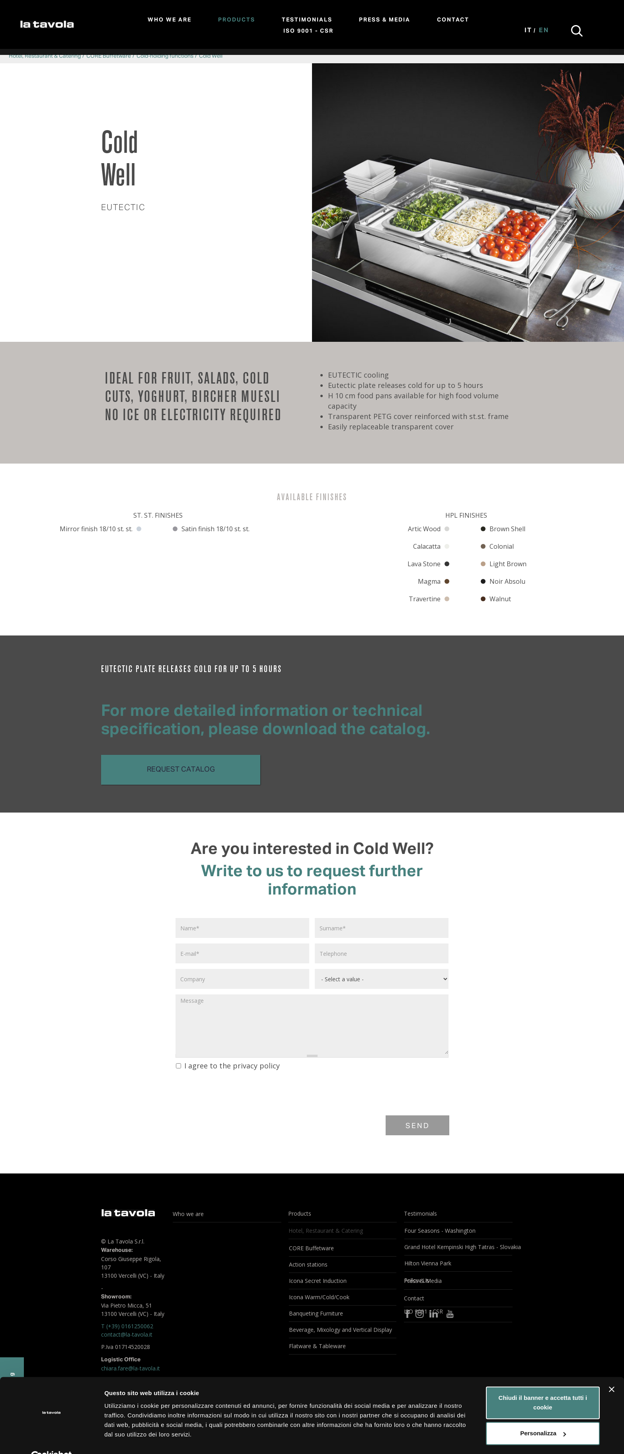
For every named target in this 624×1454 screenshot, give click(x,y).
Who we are (169, 20)
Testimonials (307, 20)
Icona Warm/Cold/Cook (319, 1297)
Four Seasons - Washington (440, 1230)
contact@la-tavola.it (126, 1334)
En (544, 31)
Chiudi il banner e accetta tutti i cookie (543, 1384)
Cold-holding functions (164, 56)
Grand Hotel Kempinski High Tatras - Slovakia (458, 1247)
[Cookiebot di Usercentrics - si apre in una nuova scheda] (51, 1438)
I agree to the (228, 1065)
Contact (453, 20)
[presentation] (235, 1091)
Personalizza (543, 1415)
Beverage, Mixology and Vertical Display (340, 1329)
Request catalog (181, 769)
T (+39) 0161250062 (127, 1326)
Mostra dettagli (125, 1438)
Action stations (308, 1264)
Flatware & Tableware (317, 1346)
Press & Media (384, 20)
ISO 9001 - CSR (308, 31)
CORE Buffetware (108, 56)
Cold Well (210, 56)
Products (236, 20)
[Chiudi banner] (611, 1371)
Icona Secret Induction (318, 1280)
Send (418, 1126)
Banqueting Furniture (316, 1313)
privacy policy (256, 1065)
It (528, 31)
